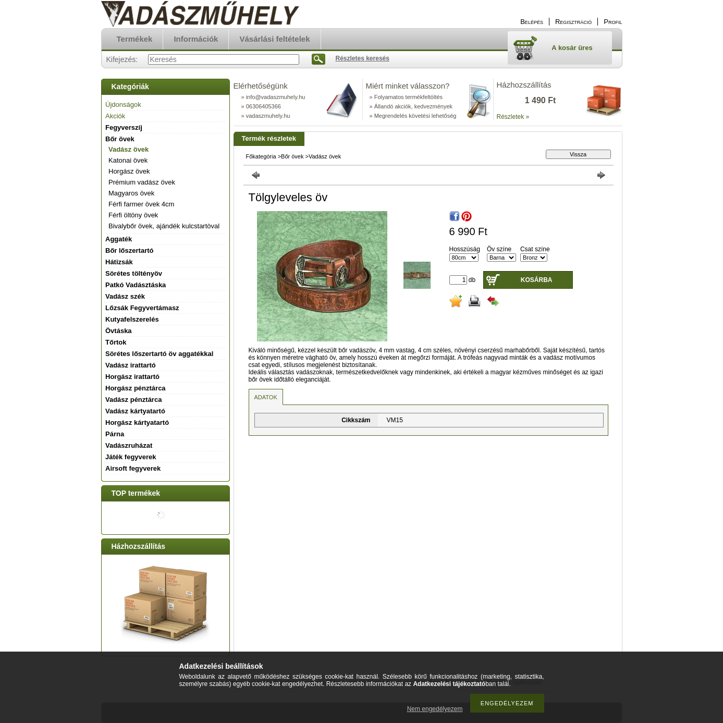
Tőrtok (115, 342)
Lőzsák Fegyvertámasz (142, 308)
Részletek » (513, 116)
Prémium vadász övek (141, 182)
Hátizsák (119, 262)
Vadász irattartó (130, 365)
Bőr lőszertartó (129, 250)
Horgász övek (129, 171)
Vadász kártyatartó (135, 411)
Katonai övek (128, 160)
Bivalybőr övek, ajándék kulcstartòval (163, 226)
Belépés (531, 22)
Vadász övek (128, 149)
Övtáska (118, 331)
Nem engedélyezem (435, 709)
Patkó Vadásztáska (135, 285)
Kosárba (537, 280)
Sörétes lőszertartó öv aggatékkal (159, 354)
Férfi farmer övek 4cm (141, 204)
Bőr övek (292, 156)
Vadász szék (125, 296)
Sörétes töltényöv (133, 273)
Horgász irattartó (132, 377)
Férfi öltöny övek (133, 215)
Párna (114, 434)
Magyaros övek (131, 193)
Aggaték (118, 239)
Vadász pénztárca (133, 399)
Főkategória (261, 156)
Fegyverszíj (123, 127)
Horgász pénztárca (135, 388)
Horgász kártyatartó (137, 422)
